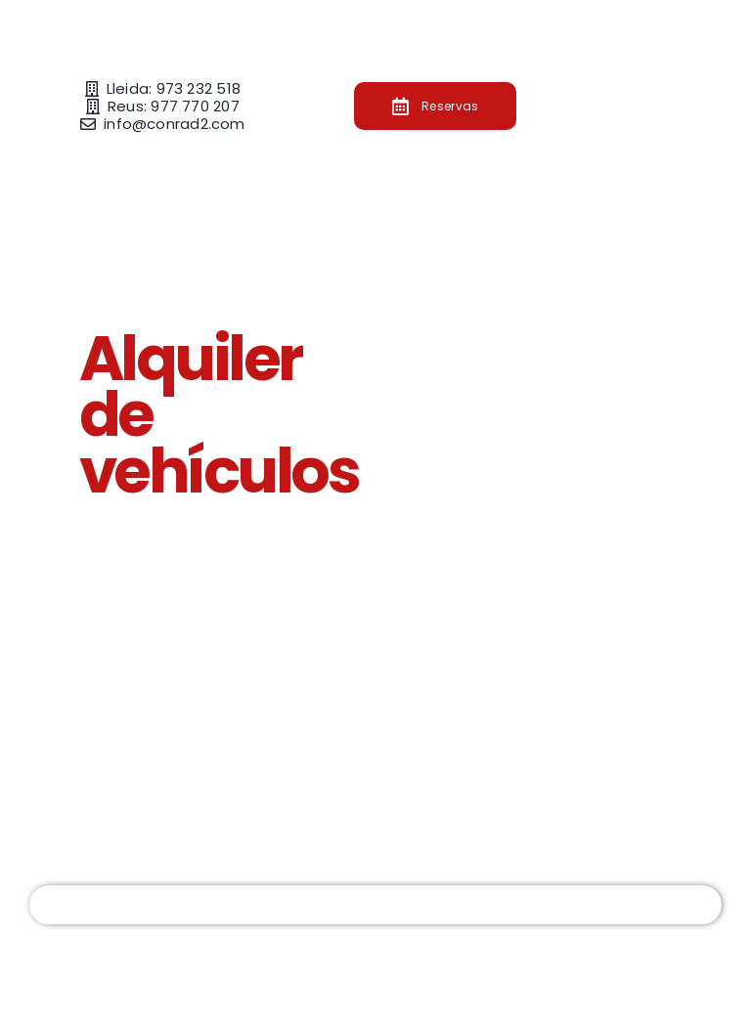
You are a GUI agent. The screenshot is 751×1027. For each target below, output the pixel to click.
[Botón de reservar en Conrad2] (435, 106)
